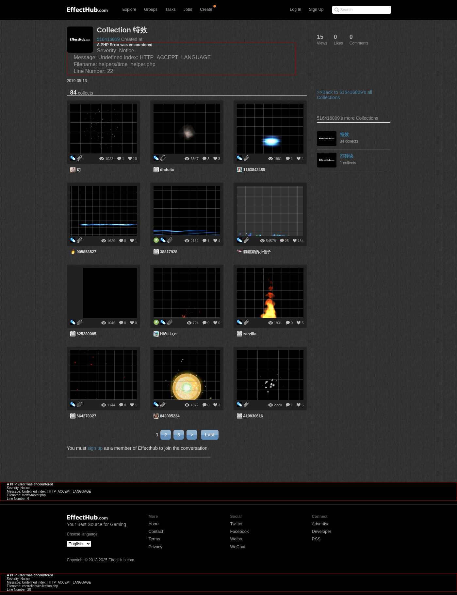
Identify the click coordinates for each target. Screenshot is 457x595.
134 (300, 241)
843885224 (170, 416)
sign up (95, 448)
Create (206, 9)
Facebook (239, 531)
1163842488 (254, 169)
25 (287, 241)
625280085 (86, 334)
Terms (154, 538)
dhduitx (167, 169)
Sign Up (316, 9)
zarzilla (249, 334)
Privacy (156, 546)
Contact (156, 531)
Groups (150, 9)
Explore (129, 9)
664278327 (86, 416)
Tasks (170, 9)
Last (210, 434)
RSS (316, 538)
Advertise (321, 523)
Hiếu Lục (168, 334)
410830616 (253, 416)
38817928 (168, 252)
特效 (344, 134)
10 (135, 159)
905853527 (86, 252)
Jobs (188, 9)
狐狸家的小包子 (257, 252)
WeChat (238, 546)
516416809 (108, 39)
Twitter (236, 523)
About (154, 523)
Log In (295, 9)
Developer (321, 531)
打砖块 (346, 156)
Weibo (236, 538)
